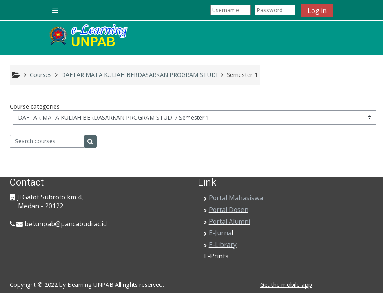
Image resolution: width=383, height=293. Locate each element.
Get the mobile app (286, 285)
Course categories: (35, 106)
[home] (87, 36)
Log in (317, 10)
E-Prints (216, 255)
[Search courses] (47, 141)
